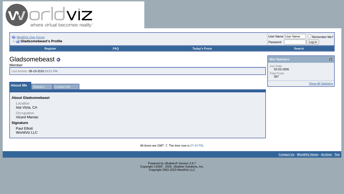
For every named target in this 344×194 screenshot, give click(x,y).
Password (274, 42)
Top (337, 154)
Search (299, 48)
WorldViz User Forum (31, 37)
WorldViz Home (307, 154)
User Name (276, 36)
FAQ (116, 48)
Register (50, 48)
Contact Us (286, 154)
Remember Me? (320, 37)
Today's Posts (202, 48)
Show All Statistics (321, 83)
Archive (326, 154)
